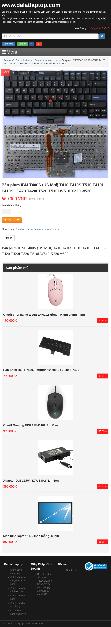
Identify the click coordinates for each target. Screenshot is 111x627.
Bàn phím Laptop (24, 60)
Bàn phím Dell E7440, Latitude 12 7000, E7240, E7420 (41, 370)
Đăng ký (22, 44)
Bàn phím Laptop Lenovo (47, 60)
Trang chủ (9, 60)
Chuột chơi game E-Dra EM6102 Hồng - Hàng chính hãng (44, 314)
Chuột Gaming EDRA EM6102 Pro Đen (30, 425)
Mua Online (9, 220)
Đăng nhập (8, 44)
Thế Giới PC (70, 569)
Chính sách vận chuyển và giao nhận (18, 580)
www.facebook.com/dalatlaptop (28, 22)
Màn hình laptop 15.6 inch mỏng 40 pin (31, 536)
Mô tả (9, 238)
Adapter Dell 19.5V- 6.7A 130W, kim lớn (31, 480)
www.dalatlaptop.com (31, 5)
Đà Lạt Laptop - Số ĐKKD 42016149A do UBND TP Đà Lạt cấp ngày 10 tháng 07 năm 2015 (45, 584)
